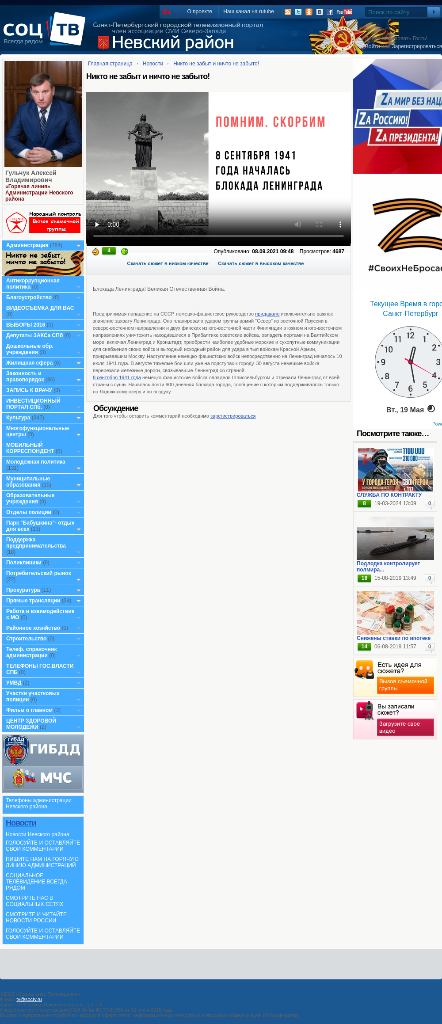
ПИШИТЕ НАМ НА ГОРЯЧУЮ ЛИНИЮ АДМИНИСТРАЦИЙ (42, 862)
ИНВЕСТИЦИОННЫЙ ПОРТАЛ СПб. (33, 404)
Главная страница (110, 64)
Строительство (26, 639)
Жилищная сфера (29, 363)
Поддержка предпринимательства (36, 543)
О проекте (199, 11)
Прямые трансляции (33, 601)
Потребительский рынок (38, 573)
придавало (267, 313)
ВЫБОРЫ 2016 (25, 325)
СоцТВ (47, 35)
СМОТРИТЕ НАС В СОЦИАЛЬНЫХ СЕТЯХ (34, 901)
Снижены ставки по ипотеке (394, 638)
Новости (21, 822)
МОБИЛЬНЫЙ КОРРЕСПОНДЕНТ (31, 448)
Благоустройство (29, 297)
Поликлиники (24, 563)
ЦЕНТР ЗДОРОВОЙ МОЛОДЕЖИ (31, 724)
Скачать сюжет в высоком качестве (261, 263)
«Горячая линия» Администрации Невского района (39, 192)
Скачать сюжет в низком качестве (168, 263)
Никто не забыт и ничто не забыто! (216, 64)
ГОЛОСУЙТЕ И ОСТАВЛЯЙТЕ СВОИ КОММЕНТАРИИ (43, 846)
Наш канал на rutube (248, 11)
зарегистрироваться (232, 416)
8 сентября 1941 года (117, 377)
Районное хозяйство (33, 628)
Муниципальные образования (28, 482)
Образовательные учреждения (30, 498)
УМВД (14, 683)
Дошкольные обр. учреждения (29, 349)
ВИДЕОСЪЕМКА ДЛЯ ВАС (40, 308)
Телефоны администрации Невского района (39, 803)
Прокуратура (23, 590)
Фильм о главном (29, 710)
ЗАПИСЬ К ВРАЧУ (29, 390)
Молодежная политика (35, 462)
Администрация (27, 245)
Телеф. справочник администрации (31, 652)
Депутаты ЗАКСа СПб (34, 335)
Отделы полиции (28, 512)
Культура (18, 418)
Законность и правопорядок (25, 376)
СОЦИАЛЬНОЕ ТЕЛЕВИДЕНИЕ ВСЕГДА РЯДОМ (36, 881)
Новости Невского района (37, 834)
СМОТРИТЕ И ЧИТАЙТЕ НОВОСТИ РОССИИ (36, 917)
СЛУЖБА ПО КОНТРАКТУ (389, 495)
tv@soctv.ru (29, 999)
